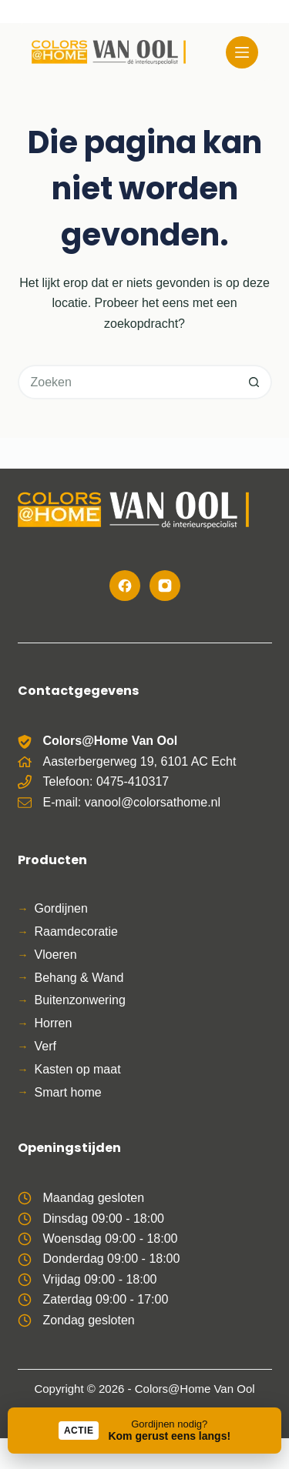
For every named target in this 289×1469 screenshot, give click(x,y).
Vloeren (56, 954)
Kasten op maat (78, 1069)
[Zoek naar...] (127, 382)
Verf (45, 1046)
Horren (53, 1023)
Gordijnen (61, 908)
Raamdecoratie (77, 931)
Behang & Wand (79, 977)
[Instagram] (165, 585)
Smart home (68, 1092)
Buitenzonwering (80, 1000)
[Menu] (242, 52)
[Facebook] (124, 585)
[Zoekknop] (254, 382)
